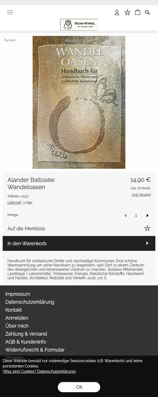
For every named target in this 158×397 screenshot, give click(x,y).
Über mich (16, 326)
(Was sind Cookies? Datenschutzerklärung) (39, 371)
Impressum (17, 294)
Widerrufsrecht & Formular (34, 350)
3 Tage (19, 203)
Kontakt (13, 310)
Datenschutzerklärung (29, 302)
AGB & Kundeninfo (25, 342)
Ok (79, 387)
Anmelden (16, 318)
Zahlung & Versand (26, 334)
